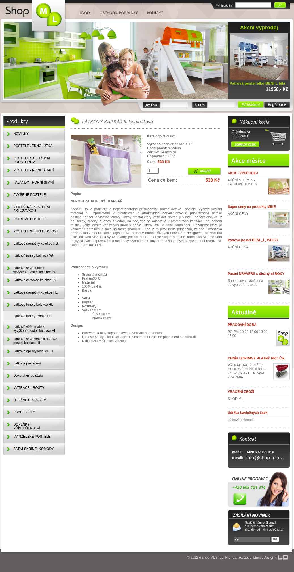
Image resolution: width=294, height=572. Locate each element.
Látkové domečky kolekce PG (35, 244)
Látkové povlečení (27, 363)
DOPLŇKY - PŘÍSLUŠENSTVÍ (26, 426)
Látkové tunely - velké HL (32, 316)
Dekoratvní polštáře (28, 376)
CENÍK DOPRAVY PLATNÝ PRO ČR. (256, 358)
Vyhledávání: (224, 5)
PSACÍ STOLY (24, 412)
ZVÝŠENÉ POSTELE (29, 195)
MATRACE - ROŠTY (29, 388)
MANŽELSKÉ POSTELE (31, 437)
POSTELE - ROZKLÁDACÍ (33, 170)
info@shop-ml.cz (264, 457)
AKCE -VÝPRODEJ (243, 173)
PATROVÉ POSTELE (29, 219)
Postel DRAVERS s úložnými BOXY (256, 274)
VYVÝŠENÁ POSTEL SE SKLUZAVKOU (32, 209)
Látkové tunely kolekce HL (33, 305)
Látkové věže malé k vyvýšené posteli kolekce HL (34, 329)
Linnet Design (263, 558)
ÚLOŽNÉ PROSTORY (30, 400)
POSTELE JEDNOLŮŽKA (32, 146)
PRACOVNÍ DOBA (242, 325)
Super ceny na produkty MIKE (252, 207)
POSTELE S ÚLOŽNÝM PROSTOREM (31, 160)
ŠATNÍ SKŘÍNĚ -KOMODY (33, 449)
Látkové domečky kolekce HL (35, 292)
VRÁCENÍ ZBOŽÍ (241, 392)
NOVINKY (21, 134)
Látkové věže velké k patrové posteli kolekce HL (35, 341)
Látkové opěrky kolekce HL (33, 351)
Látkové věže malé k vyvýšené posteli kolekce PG (35, 270)
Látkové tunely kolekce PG (33, 256)
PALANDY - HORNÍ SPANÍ (33, 183)
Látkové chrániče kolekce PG (35, 280)
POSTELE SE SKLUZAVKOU (35, 231)
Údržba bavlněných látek (248, 413)
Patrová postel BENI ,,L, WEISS (253, 240)
